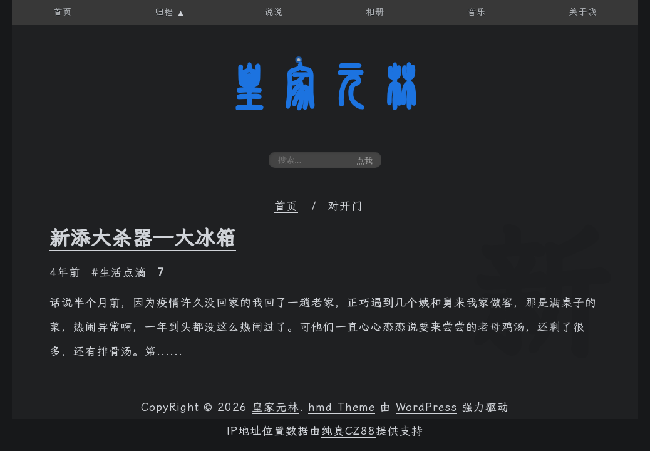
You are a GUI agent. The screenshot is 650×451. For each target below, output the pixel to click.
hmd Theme (341, 407)
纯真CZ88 (348, 431)
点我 (364, 160)
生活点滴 (123, 272)
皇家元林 (325, 87)
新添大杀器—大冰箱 (142, 238)
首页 (286, 206)
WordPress (426, 407)
